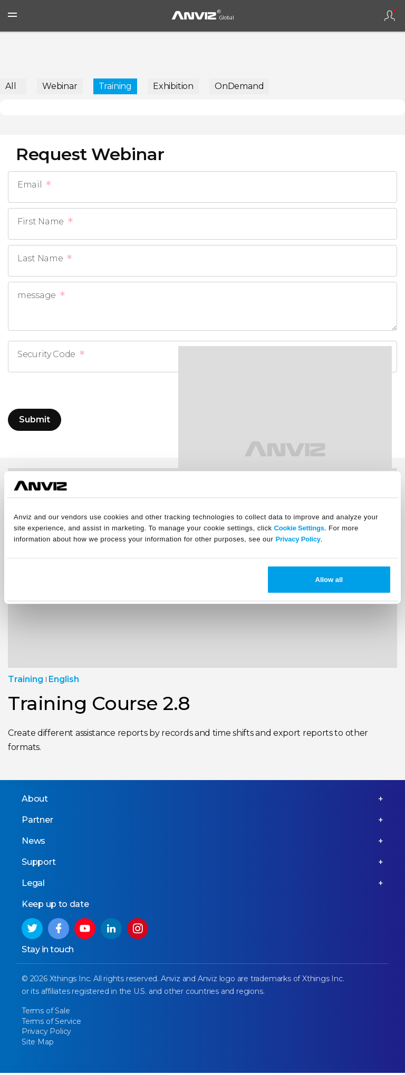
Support (39, 864)
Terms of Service (51, 1023)
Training (115, 86)
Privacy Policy (297, 539)
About (35, 801)
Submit (34, 420)
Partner (37, 822)
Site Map (37, 1044)
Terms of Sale (46, 1013)
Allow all (329, 580)
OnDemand (239, 86)
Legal (33, 885)
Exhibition (173, 86)
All (10, 86)
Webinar (60, 86)
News (33, 843)
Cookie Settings (299, 527)
